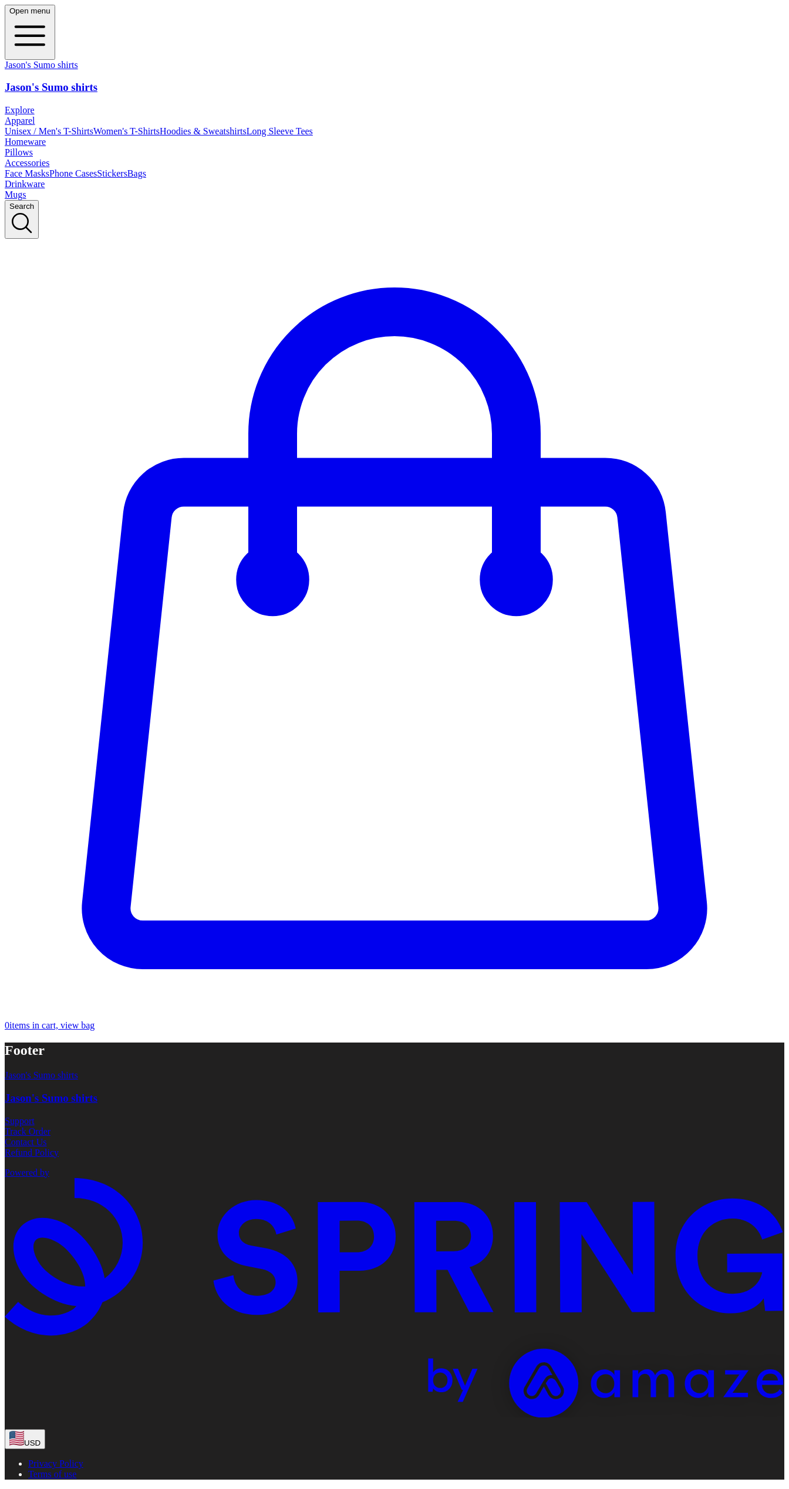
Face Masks (27, 173)
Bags (136, 173)
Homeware (25, 142)
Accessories (27, 163)
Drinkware (25, 184)
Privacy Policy (55, 1463)
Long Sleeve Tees (280, 131)
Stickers (112, 173)
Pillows (19, 152)
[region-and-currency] (25, 1439)
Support (20, 1121)
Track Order (27, 1131)
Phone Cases (73, 173)
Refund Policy (32, 1153)
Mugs (15, 194)
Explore (20, 110)
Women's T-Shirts (126, 131)
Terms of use (52, 1474)
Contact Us (26, 1142)
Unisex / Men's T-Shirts (49, 131)
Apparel (20, 121)
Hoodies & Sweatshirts (203, 131)
